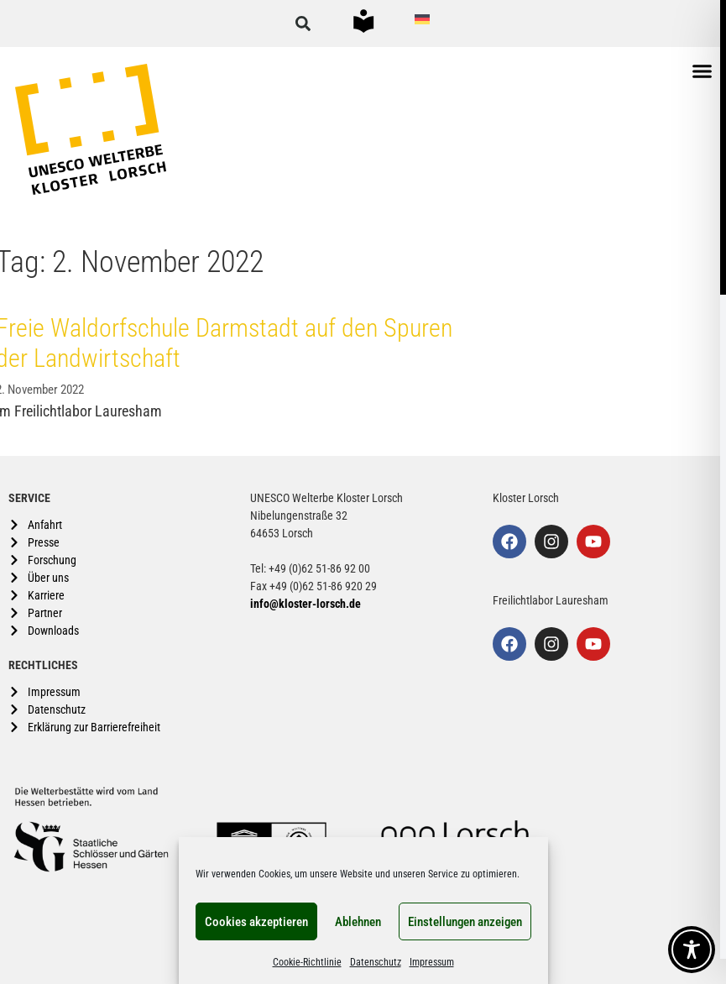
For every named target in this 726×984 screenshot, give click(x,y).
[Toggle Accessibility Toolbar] (691, 949)
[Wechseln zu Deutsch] (422, 19)
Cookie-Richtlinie (307, 962)
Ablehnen (358, 921)
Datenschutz (375, 962)
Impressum (432, 962)
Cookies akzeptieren (256, 921)
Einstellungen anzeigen (465, 921)
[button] (303, 23)
